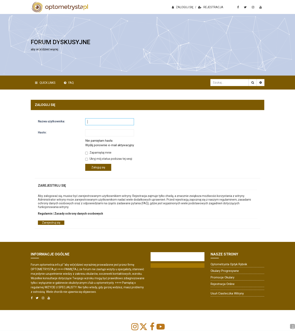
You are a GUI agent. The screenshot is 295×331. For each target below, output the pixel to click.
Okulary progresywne (225, 271)
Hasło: (42, 132)
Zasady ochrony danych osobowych (78, 213)
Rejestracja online (223, 284)
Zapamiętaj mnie (98, 152)
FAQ (69, 82)
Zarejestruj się (51, 222)
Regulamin (45, 213)
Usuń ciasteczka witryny (227, 293)
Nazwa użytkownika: (51, 121)
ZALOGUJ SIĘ (182, 7)
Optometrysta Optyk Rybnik (229, 264)
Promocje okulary (222, 277)
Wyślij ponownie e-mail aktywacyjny (109, 145)
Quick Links (45, 82)
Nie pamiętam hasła (98, 141)
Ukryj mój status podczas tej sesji (108, 159)
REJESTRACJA (210, 7)
